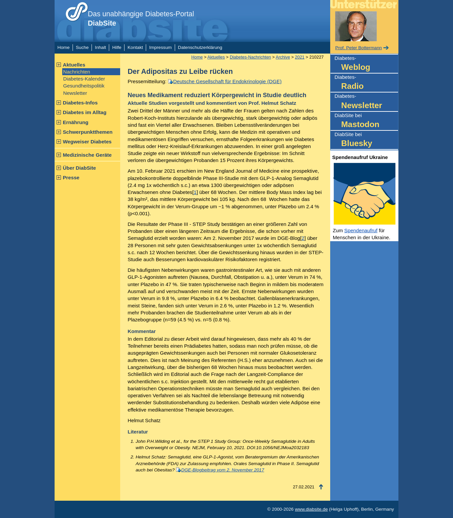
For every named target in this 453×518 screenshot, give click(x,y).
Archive (283, 57)
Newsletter (75, 93)
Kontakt (135, 47)
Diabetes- (366, 64)
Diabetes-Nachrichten (250, 57)
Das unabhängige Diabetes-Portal (141, 18)
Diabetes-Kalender (84, 79)
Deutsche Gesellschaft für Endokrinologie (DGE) (227, 81)
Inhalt (100, 47)
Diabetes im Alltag (85, 112)
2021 (300, 57)
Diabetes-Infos (80, 102)
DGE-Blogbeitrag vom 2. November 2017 (222, 469)
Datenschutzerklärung (200, 47)
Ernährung (76, 122)
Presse (71, 177)
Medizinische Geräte (87, 155)
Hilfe (116, 47)
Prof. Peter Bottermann (358, 47)
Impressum (160, 47)
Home (64, 47)
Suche (82, 47)
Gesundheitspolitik (84, 85)
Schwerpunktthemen (88, 132)
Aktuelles (74, 65)
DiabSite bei (366, 121)
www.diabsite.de (311, 509)
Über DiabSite (79, 168)
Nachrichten (76, 72)
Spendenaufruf (360, 230)
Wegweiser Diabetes (87, 141)
